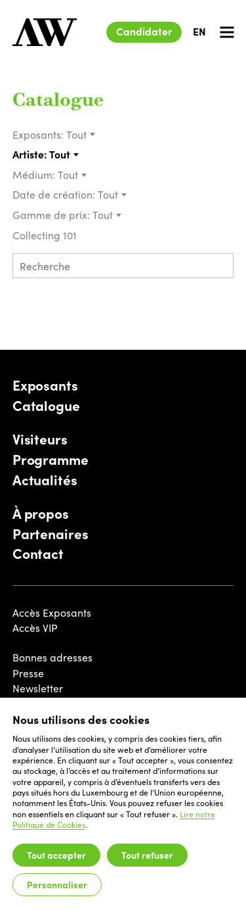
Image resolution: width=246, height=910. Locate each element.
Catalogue (58, 101)
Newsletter (37, 688)
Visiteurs (40, 439)
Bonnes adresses (52, 657)
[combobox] (81, 135)
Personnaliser (57, 884)
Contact (38, 554)
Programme (50, 459)
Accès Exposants (51, 612)
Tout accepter (56, 854)
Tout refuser (147, 854)
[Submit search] (219, 266)
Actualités (44, 480)
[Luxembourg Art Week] (44, 32)
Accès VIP (35, 627)
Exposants (45, 385)
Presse (28, 672)
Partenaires (50, 534)
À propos (40, 513)
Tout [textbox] (76, 134)
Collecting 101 (45, 235)
